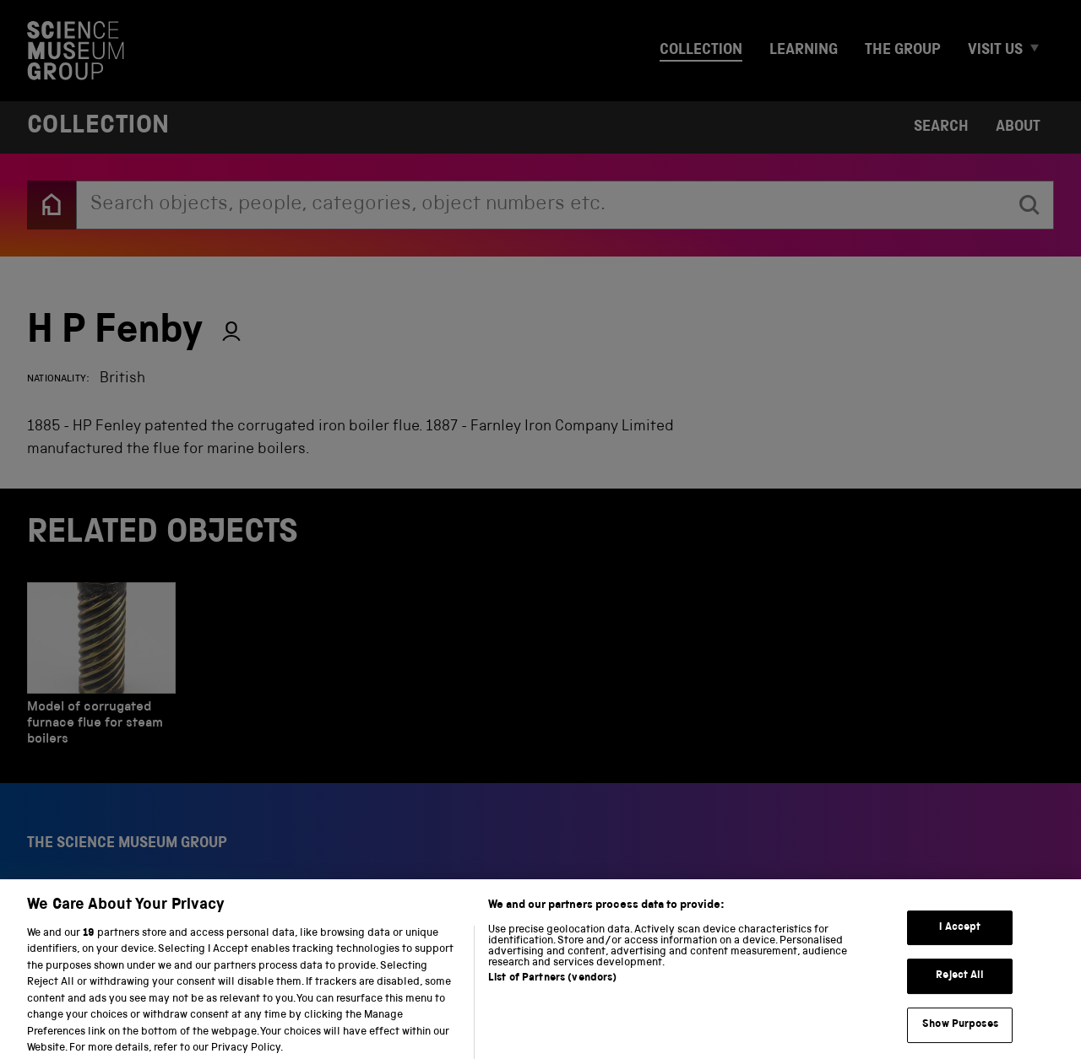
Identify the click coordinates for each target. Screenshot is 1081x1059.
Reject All (960, 987)
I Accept (960, 939)
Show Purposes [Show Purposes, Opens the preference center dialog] (960, 1036)
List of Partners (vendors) (552, 990)
